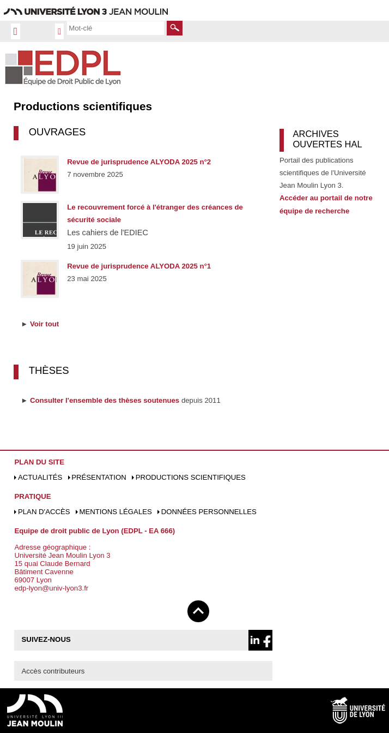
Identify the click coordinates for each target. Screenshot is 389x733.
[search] (115, 28)
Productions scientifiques (191, 477)
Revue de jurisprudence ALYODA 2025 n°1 (139, 266)
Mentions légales (115, 512)
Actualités (40, 477)
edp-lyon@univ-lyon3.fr (51, 588)
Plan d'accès (44, 512)
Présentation (98, 477)
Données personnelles (209, 512)
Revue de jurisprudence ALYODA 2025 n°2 (139, 162)
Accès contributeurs (53, 671)
